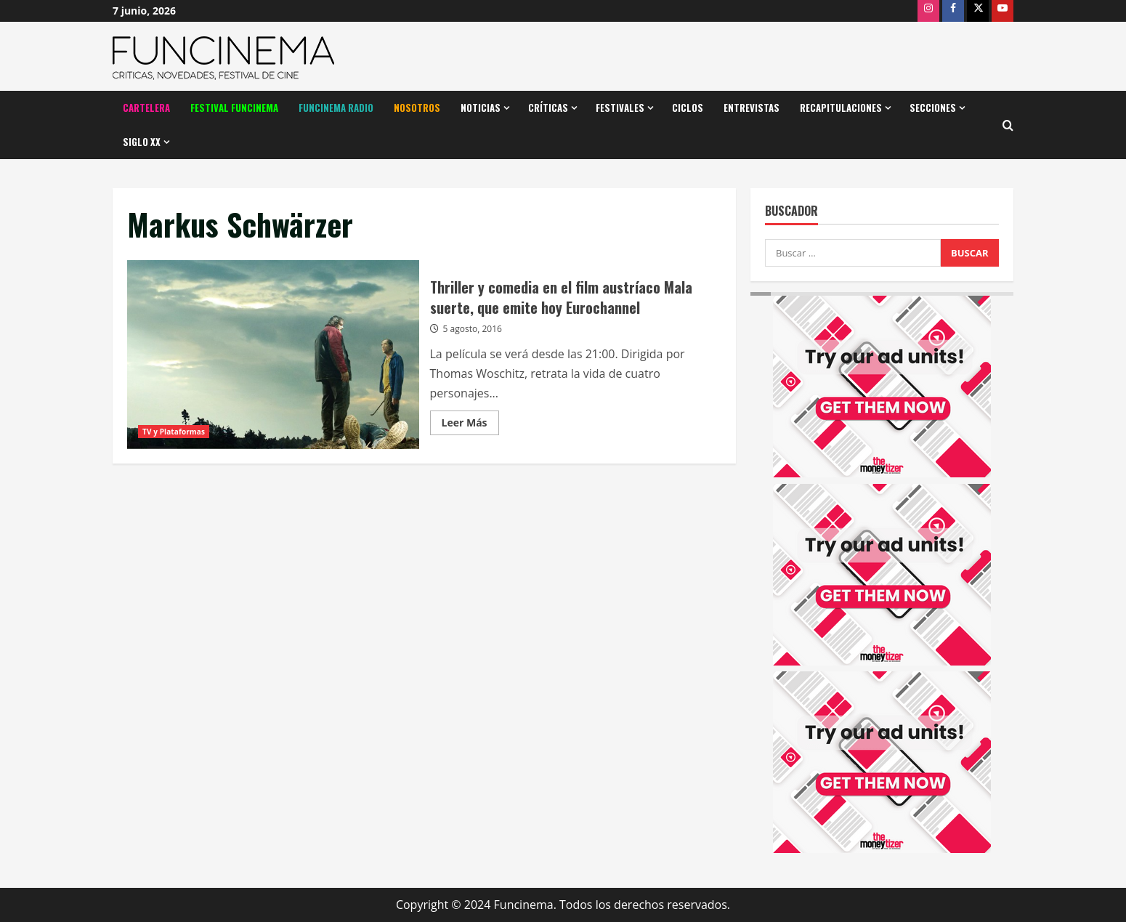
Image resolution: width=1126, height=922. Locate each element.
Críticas (548, 107)
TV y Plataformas (173, 431)
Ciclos (687, 107)
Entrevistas (751, 107)
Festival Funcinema (234, 107)
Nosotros (417, 107)
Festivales (620, 107)
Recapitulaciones (841, 107)
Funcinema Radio (336, 107)
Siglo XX (142, 141)
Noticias (481, 107)
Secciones (933, 107)
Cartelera (146, 107)
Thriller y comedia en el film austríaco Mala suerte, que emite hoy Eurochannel (273, 354)
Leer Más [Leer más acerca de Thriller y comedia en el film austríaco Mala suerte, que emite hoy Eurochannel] (470, 425)
